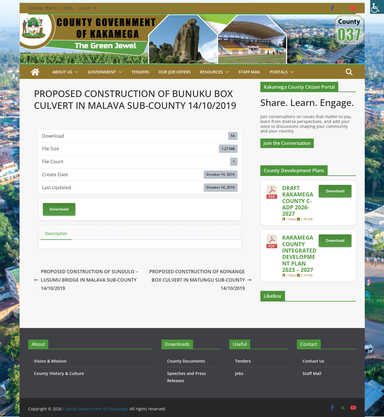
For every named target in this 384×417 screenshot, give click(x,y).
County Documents (186, 361)
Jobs (239, 373)
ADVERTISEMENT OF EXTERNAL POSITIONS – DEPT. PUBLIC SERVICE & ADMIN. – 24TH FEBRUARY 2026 (147, 10)
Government (102, 72)
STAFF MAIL (249, 72)
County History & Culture (59, 373)
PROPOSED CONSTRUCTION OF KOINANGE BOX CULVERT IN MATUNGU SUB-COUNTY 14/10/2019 (200, 279)
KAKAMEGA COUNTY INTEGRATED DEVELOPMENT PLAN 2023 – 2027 (299, 253)
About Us (62, 72)
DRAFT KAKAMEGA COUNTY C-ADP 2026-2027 (297, 200)
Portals (279, 72)
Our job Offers (174, 72)
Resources (211, 72)
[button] (75, 72)
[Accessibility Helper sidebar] (377, 7)
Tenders (140, 72)
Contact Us (313, 361)
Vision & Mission (50, 361)
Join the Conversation (287, 143)
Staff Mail (312, 373)
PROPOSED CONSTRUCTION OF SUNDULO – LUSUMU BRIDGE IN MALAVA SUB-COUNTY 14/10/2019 (86, 279)
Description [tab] (56, 233)
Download (59, 209)
